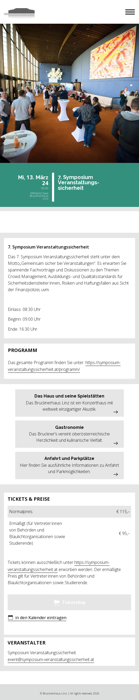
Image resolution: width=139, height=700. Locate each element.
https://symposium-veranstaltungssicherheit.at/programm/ (64, 366)
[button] (130, 12)
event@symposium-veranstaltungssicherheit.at (51, 659)
